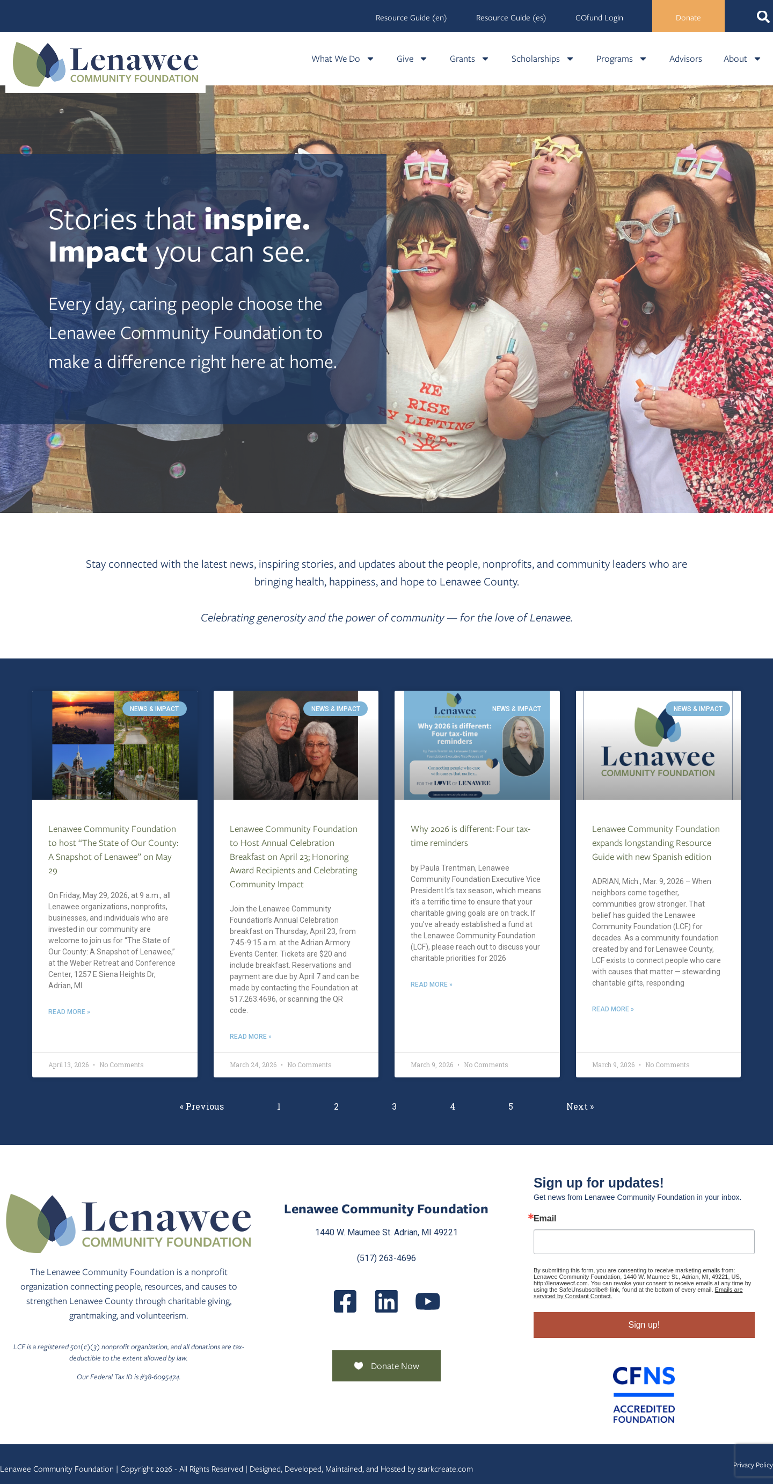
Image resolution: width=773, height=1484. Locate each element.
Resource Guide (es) (511, 18)
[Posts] (386, 1301)
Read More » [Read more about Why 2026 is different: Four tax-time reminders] (432, 984)
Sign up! (644, 1324)
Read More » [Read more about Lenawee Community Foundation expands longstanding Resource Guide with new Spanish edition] (613, 1009)
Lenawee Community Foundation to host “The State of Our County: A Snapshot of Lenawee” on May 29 (113, 849)
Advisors (685, 58)
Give (412, 58)
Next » (580, 1106)
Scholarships (543, 58)
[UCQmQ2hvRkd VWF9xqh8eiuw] (427, 1301)
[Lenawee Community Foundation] (105, 64)
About (743, 58)
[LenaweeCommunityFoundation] (345, 1301)
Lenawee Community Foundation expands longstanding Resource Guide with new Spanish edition (656, 842)
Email (545, 1218)
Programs (622, 58)
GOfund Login (599, 18)
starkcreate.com (445, 1469)
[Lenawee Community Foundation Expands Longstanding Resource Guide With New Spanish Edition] (658, 745)
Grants (470, 58)
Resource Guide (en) (411, 18)
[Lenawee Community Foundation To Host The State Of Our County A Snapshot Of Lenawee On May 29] (115, 745)
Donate (688, 18)
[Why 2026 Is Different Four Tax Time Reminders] (477, 745)
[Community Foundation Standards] (644, 1395)
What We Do (343, 58)
